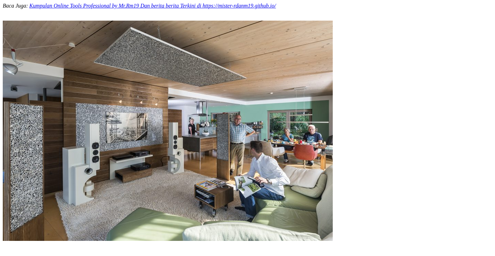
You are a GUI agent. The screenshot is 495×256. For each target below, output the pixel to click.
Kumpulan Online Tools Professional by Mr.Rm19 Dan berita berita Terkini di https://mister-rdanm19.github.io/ (152, 6)
